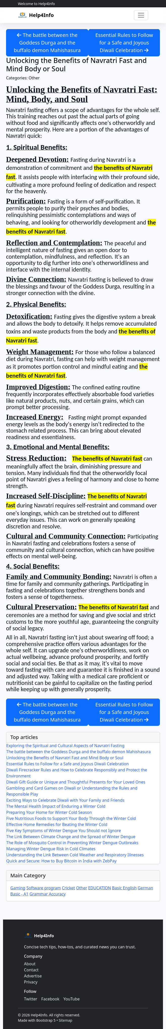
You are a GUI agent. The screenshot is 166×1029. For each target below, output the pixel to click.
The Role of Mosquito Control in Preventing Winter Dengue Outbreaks (72, 842)
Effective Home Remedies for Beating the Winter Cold (56, 824)
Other (81, 888)
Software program (43, 888)
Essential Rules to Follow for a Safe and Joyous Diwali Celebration (124, 43)
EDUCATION (99, 888)
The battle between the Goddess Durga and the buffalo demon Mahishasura (47, 43)
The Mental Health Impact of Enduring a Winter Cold (55, 806)
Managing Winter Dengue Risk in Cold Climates (51, 849)
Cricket (68, 888)
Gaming (17, 888)
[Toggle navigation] (141, 15)
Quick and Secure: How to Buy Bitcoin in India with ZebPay (61, 861)
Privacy (30, 982)
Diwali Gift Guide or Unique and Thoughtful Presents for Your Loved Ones (75, 782)
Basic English (124, 888)
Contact (31, 970)
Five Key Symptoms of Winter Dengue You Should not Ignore (63, 830)
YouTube (71, 999)
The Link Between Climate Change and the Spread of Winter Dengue (70, 836)
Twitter (30, 999)
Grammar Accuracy (48, 894)
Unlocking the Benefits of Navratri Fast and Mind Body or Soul (64, 757)
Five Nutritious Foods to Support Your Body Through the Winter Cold (71, 818)
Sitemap (65, 1020)
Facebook (50, 999)
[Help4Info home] (36, 15)
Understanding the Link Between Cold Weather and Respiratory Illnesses (75, 855)
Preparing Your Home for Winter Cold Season (49, 812)
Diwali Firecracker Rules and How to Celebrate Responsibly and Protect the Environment (76, 773)
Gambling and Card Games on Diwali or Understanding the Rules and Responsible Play (71, 791)
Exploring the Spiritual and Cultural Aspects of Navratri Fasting (65, 745)
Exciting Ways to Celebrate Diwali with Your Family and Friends (65, 800)
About (29, 964)
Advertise (33, 976)
